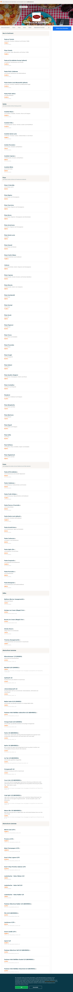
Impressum (52, 7)
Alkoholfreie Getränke (39, 27)
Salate (13, 27)
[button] (49, 27)
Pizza (19, 27)
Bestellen (62, 43)
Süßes (30, 27)
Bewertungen (33, 7)
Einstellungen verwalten (50, 981)
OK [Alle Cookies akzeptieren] (21, 987)
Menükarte (23, 7)
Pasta (24, 27)
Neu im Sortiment (5, 27)
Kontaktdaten (43, 7)
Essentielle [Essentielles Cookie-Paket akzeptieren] (35, 987)
